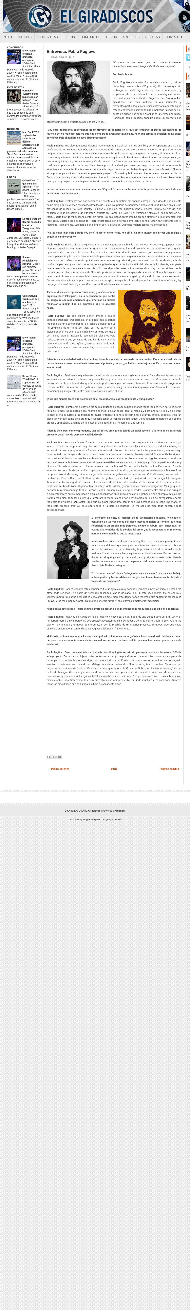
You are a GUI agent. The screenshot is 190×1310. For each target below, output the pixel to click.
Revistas (152, 37)
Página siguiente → (171, 768)
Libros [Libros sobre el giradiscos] (111, 37)
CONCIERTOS (15, 47)
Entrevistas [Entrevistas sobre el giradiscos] (47, 37)
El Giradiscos (92, 810)
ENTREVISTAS (15, 87)
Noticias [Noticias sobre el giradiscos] (25, 37)
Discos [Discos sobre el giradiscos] (69, 37)
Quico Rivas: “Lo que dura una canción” (31, 183)
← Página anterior (58, 768)
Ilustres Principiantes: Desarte (30, 260)
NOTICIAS (13, 128)
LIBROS (11, 177)
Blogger (120, 810)
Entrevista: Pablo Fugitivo (71, 51)
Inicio (7, 37)
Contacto (173, 37)
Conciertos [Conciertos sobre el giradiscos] (90, 37)
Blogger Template (91, 819)
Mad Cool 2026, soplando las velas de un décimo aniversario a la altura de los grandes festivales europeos (23, 142)
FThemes (116, 819)
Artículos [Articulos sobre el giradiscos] (131, 37)
